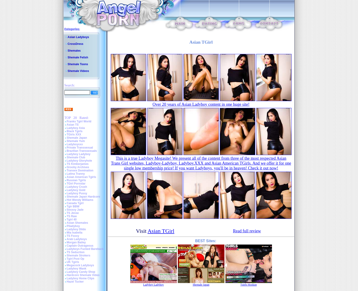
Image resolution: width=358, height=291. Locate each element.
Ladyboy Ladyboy (78, 154)
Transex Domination (80, 170)
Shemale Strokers (78, 255)
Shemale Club (76, 157)
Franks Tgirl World (79, 121)
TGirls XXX (74, 134)
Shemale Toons (78, 64)
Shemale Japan (77, 137)
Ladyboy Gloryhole (79, 160)
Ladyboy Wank (76, 268)
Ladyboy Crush (77, 186)
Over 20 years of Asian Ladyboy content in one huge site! (201, 104)
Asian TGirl (161, 231)
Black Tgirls (75, 131)
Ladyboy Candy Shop (81, 271)
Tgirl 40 (72, 219)
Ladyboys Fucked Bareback (85, 249)
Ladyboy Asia (76, 128)
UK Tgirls (73, 262)
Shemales (74, 50)
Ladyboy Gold (76, 190)
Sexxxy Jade (75, 209)
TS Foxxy (73, 236)
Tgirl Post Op (75, 258)
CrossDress (75, 44)
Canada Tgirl (75, 203)
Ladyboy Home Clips (80, 278)
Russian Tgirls (76, 180)
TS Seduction (76, 252)
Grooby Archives (78, 167)
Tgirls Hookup (248, 284)
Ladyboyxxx (75, 144)
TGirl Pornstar (76, 183)
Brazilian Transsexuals (82, 151)
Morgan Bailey (76, 242)
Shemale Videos (78, 71)
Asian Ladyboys (78, 37)
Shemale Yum (76, 141)
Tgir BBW (73, 206)
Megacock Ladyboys (80, 265)
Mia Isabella (74, 232)
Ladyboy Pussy (77, 193)
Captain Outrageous (80, 245)
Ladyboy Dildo (76, 229)
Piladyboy (73, 226)
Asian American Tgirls (81, 177)
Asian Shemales (77, 222)
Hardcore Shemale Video (83, 275)
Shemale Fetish (78, 57)
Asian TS (73, 124)
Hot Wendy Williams (80, 200)
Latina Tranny (76, 173)
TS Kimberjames (78, 164)
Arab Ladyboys (77, 239)
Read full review (247, 231)
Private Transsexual (80, 147)
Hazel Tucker (75, 281)
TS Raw (72, 216)
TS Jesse (73, 213)
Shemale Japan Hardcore (83, 196)
